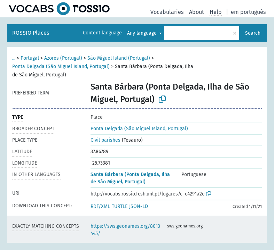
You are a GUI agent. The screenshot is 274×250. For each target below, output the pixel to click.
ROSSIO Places (30, 33)
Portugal (30, 58)
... (13, 58)
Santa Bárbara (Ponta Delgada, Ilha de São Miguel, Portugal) (130, 178)
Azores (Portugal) (63, 58)
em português (248, 12)
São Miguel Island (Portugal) (118, 58)
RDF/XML (100, 206)
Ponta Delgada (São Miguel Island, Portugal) (61, 66)
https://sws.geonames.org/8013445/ (125, 229)
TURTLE (119, 206)
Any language (142, 33)
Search (252, 33)
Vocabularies (166, 12)
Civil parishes (105, 140)
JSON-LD (138, 206)
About (196, 12)
